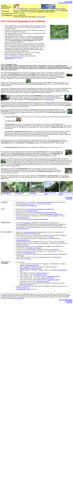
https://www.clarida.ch (32, 211)
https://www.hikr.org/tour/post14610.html (30, 268)
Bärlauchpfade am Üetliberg (57, 39)
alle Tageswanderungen (65, 3)
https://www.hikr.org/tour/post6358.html (45, 212)
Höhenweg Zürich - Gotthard (23, 289)
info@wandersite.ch (19, 298)
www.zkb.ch (63, 235)
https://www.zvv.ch (24, 287)
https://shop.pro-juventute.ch (34, 248)
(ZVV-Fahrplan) (41, 16)
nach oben (69, 198)
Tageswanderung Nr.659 (53, 276)
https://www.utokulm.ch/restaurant (46, 202)
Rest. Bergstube (32, 205)
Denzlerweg (33, 193)
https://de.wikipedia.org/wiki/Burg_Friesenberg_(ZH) (40, 209)
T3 (47, 136)
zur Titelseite (68, 1)
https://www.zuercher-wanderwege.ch (38, 219)
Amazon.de (51, 237)
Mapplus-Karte (24, 8)
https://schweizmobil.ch (30, 232)
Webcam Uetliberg (61, 8)
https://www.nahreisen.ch (26, 284)
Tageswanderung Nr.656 (47, 278)
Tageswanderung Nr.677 (53, 279)
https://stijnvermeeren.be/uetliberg (14, 57)
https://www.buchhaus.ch (23, 240)
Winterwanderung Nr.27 (42, 273)
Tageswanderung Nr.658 (32, 265)
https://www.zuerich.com (22, 217)
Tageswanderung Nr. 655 (40, 274)
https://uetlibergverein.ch (22, 228)
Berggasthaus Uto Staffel (27, 204)
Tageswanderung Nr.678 (42, 281)
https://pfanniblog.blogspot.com (54, 214)
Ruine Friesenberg (6, 193)
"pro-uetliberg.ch (26, 222)
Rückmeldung (49, 99)
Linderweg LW (19, 193)
